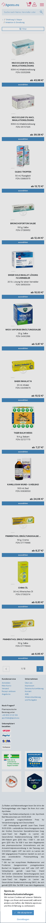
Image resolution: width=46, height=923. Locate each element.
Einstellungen (23, 919)
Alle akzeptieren (23, 912)
